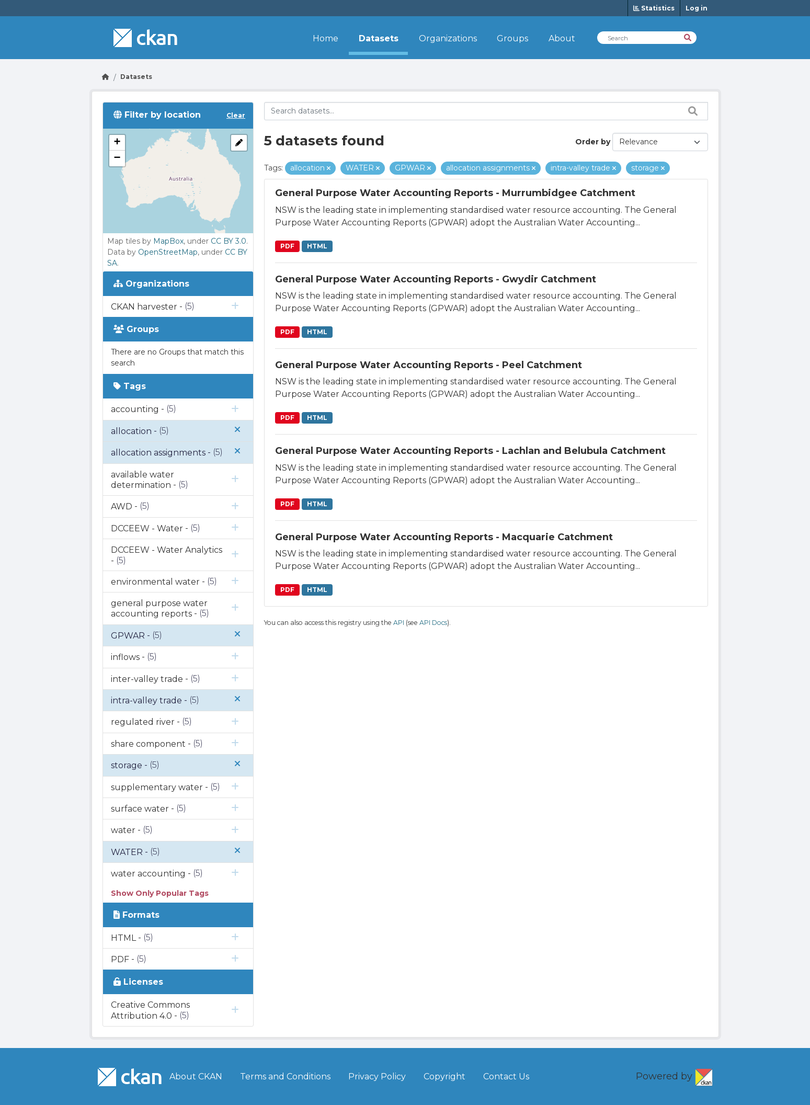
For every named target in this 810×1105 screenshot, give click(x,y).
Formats (136, 915)
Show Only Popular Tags (160, 893)
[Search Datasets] (647, 37)
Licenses (138, 982)
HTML (317, 246)
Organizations (448, 38)
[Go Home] (105, 77)
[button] (117, 143)
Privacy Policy (377, 1076)
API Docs (433, 622)
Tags (129, 386)
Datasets (378, 38)
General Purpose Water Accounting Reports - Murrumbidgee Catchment (455, 193)
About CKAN (195, 1076)
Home (325, 38)
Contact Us (506, 1076)
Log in (697, 8)
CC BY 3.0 (228, 241)
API (398, 622)
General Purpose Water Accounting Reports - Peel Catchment (428, 365)
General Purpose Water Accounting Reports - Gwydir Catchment (435, 279)
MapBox (168, 241)
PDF (287, 246)
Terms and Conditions (285, 1076)
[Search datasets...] (486, 111)
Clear (235, 115)
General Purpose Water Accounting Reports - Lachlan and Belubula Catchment (470, 451)
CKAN (704, 1075)
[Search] (688, 36)
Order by (592, 141)
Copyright (444, 1076)
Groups (512, 38)
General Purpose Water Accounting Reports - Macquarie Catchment (444, 537)
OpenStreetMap (168, 252)
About (562, 38)
